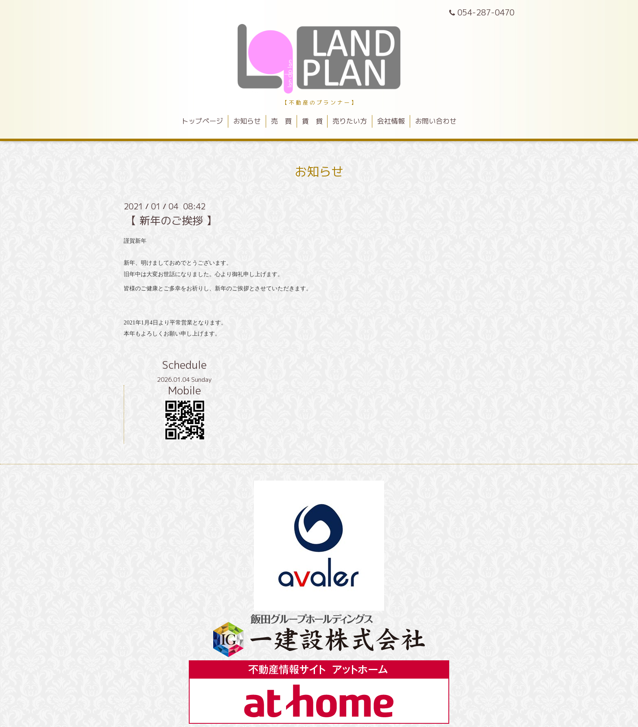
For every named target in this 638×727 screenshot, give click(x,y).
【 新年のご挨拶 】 (171, 220)
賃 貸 (312, 121)
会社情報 (391, 121)
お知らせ (247, 121)
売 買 (281, 121)
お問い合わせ (436, 121)
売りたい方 (349, 121)
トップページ (202, 121)
